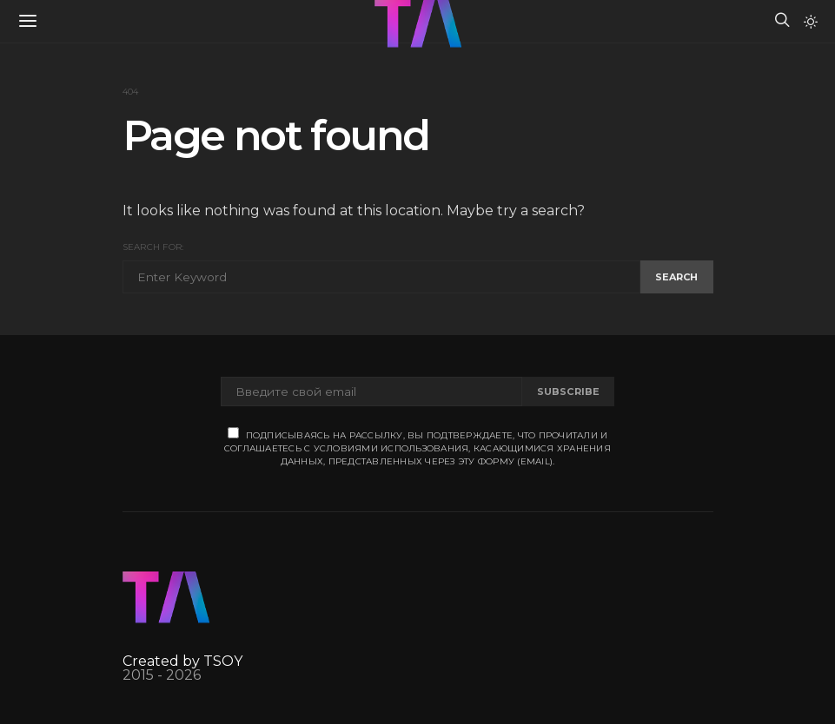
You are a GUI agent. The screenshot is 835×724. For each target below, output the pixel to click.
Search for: (153, 247)
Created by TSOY (182, 661)
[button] (811, 22)
